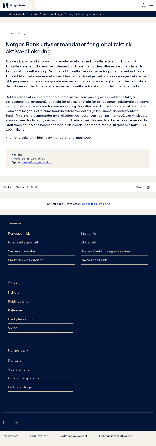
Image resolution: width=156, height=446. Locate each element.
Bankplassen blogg (23, 319)
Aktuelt (14, 282)
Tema (12, 223)
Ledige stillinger (20, 387)
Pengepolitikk (19, 233)
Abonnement (18, 369)
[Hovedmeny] (151, 5)
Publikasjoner (19, 301)
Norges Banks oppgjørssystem (105, 251)
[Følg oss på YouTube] (6, 422)
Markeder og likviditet (25, 260)
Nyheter (14, 292)
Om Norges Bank (94, 260)
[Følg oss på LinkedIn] (18, 422)
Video (13, 328)
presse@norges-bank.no (37, 162)
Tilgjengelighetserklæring (115, 436)
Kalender (15, 310)
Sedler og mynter (22, 251)
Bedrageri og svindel (73, 436)
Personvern (11, 436)
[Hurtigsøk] (144, 5)
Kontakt (14, 360)
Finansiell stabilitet (23, 242)
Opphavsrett (39, 436)
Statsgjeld (89, 242)
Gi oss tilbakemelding (96, 203)
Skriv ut (140, 187)
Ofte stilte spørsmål (24, 378)
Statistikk (88, 233)
